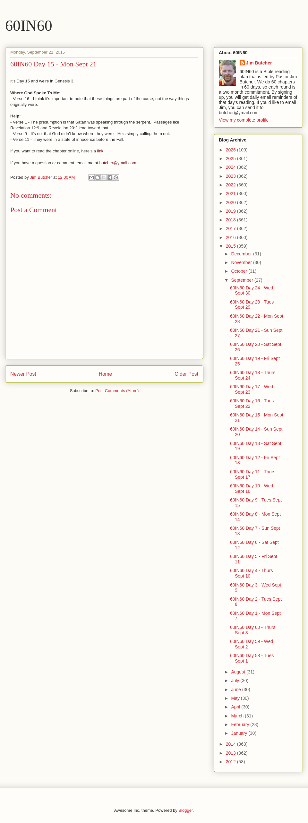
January (239, 733)
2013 (231, 753)
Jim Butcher (259, 62)
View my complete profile (244, 120)
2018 (231, 219)
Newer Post (23, 374)
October (239, 271)
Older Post (186, 374)
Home (105, 374)
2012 (231, 761)
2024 (231, 167)
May (236, 698)
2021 (231, 193)
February (240, 724)
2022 (231, 184)
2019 (231, 211)
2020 (231, 202)
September (242, 280)
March (238, 715)
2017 (231, 228)
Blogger (185, 810)
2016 (231, 237)
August (238, 671)
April (236, 706)
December (242, 253)
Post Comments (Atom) (117, 390)
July (235, 680)
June (236, 689)
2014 (231, 744)
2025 (231, 158)
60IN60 (28, 25)
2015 (231, 246)
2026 (231, 149)
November (242, 262)
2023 (231, 176)
